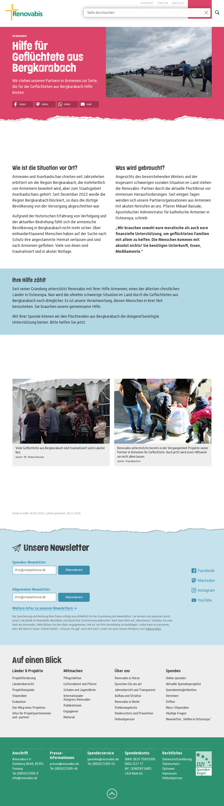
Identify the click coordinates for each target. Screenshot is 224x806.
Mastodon (203, 580)
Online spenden (176, 678)
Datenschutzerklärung (177, 759)
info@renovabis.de (24, 778)
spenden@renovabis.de (103, 759)
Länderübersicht (23, 684)
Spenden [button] (200, 12)
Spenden (173, 671)
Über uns (122, 671)
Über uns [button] (176, 12)
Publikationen (72, 705)
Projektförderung (24, 678)
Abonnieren (74, 570)
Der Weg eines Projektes (29, 707)
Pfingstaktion (72, 678)
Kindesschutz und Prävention (134, 713)
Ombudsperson (125, 719)
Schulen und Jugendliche (79, 690)
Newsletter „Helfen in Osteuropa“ (188, 719)
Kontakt (147, 3)
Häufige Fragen (176, 713)
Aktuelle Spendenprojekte (183, 684)
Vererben (172, 696)
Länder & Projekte (27, 671)
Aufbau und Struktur (128, 696)
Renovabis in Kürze (127, 678)
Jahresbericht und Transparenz (135, 690)
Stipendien (19, 696)
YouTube (201, 600)
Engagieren (70, 711)
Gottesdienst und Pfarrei (79, 684)
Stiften (170, 701)
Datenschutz (153, 628)
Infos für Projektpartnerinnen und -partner (31, 715)
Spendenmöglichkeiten (181, 690)
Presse (163, 3)
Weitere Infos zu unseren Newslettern (44, 608)
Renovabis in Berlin (127, 701)
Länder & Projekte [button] (117, 12)
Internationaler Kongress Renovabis (76, 697)
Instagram (203, 590)
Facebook (203, 571)
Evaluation (19, 701)
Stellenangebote (126, 707)
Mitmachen (72, 671)
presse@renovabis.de (64, 764)
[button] (22, 104)
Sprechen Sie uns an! (128, 684)
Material (69, 717)
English (178, 3)
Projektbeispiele (23, 690)
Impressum (169, 773)
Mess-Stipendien (177, 707)
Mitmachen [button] (151, 12)
